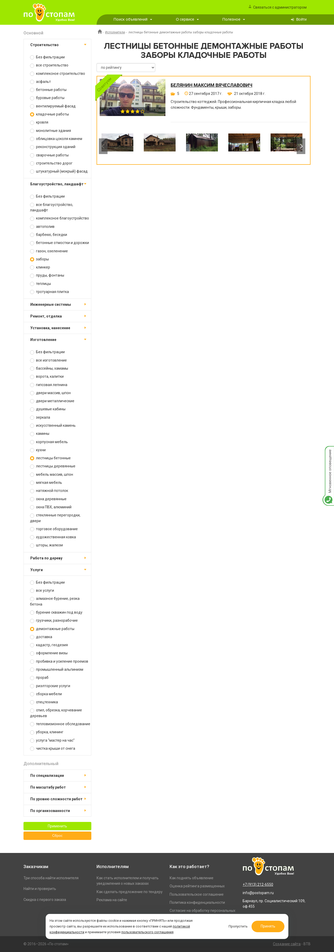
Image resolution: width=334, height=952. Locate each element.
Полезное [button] (233, 19)
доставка (41, 637)
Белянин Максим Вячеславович (211, 85)
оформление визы (49, 653)
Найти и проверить (39, 889)
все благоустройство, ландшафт (51, 207)
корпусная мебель (49, 442)
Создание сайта (287, 944)
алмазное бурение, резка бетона (55, 601)
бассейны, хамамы (49, 368)
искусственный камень (53, 425)
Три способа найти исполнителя (51, 878)
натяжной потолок (49, 491)
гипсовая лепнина (48, 385)
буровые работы (47, 98)
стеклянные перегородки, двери (55, 518)
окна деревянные (48, 499)
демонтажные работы (52, 629)
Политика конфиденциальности (197, 902)
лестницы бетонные (50, 458)
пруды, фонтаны (47, 275)
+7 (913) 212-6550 (258, 884)
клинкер (40, 267)
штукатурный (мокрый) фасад (59, 171)
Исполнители (115, 32)
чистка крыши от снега (52, 748)
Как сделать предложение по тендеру (130, 892)
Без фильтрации (47, 57)
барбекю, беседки (48, 235)
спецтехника (44, 702)
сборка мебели (46, 694)
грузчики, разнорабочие (54, 620)
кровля (39, 122)
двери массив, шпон (50, 393)
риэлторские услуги (50, 686)
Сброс (57, 836)
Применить (57, 826)
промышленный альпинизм (56, 669)
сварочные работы (49, 155)
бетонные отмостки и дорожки (59, 243)
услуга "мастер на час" (52, 740)
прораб (39, 677)
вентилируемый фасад (53, 106)
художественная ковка (53, 537)
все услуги (42, 590)
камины (39, 433)
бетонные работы (48, 90)
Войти (301, 19)
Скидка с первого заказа (44, 900)
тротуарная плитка (49, 292)
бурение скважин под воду (56, 612)
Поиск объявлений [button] (133, 19)
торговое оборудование (54, 529)
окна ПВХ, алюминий (50, 507)
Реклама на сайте (112, 900)
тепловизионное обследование (60, 724)
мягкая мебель (46, 482)
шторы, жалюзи (46, 545)
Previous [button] (103, 146)
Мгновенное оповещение (328, 451)
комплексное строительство (57, 73)
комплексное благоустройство (59, 218)
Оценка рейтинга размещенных (197, 886)
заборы (39, 259)
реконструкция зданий (52, 147)
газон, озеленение (49, 251)
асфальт (40, 82)
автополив (42, 226)
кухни (38, 450)
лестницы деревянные (52, 466)
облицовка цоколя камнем (56, 139)
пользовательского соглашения (147, 932)
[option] (117, 146)
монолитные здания (50, 131)
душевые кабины (47, 409)
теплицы (40, 284)
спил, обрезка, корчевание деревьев (56, 713)
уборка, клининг (46, 732)
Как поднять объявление (191, 878)
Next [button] (301, 146)
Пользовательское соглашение (197, 894)
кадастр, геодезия (49, 645)
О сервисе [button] (187, 19)
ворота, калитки (47, 376)
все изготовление (48, 360)
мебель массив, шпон (51, 474)
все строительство (49, 65)
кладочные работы (49, 114)
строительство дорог (51, 163)
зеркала (40, 417)
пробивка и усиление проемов (59, 661)
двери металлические (52, 401)
